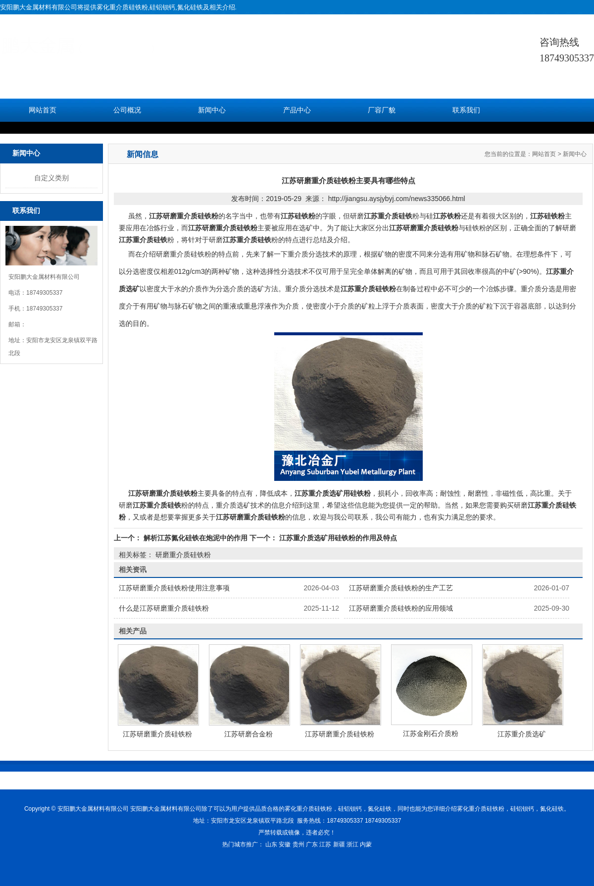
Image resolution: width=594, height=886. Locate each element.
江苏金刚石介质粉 (430, 733)
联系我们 (466, 110)
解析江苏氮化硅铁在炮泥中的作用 (195, 538)
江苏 (325, 844)
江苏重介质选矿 (521, 734)
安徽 (285, 844)
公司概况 (127, 110)
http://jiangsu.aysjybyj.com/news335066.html (396, 199)
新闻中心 (212, 110)
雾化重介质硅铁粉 (122, 7)
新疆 (339, 844)
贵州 (298, 844)
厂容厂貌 (382, 110)
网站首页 (42, 110)
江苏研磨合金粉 (248, 734)
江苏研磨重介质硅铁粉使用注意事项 (174, 588)
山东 (271, 844)
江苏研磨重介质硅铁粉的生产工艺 (401, 588)
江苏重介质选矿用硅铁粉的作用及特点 (337, 538)
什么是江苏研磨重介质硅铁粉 (164, 608)
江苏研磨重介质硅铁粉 (157, 734)
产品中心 (297, 110)
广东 (312, 844)
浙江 (352, 844)
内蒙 (366, 844)
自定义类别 (51, 178)
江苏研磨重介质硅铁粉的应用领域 (401, 608)
